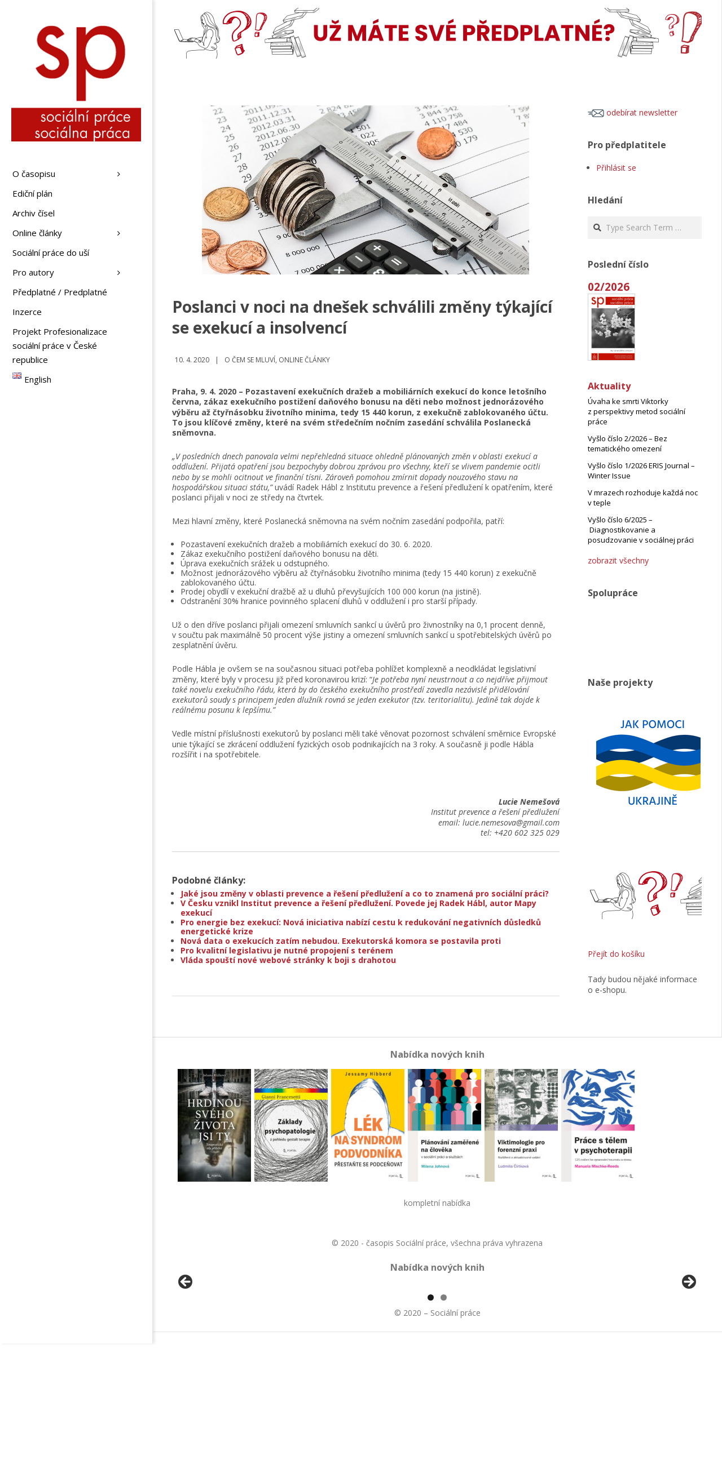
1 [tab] (431, 1427)
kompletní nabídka (437, 1202)
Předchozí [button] (186, 1347)
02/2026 (608, 286)
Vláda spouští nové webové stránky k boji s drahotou (288, 960)
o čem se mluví (249, 360)
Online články (304, 360)
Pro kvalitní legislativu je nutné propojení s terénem (286, 950)
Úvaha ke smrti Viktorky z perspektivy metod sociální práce (636, 411)
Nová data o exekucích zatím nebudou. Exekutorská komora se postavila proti (340, 940)
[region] (437, 1350)
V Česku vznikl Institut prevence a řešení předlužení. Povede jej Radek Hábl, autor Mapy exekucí (358, 908)
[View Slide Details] (217, 1350)
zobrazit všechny (618, 560)
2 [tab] (444, 1427)
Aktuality (609, 386)
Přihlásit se (616, 167)
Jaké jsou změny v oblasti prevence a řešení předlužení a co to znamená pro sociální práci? (364, 893)
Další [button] (688, 1347)
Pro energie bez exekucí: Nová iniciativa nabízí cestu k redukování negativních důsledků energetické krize (360, 927)
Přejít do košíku (616, 953)
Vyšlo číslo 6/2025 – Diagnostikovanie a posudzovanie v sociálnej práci (641, 529)
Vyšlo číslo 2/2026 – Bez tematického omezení (627, 443)
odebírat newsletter (632, 112)
